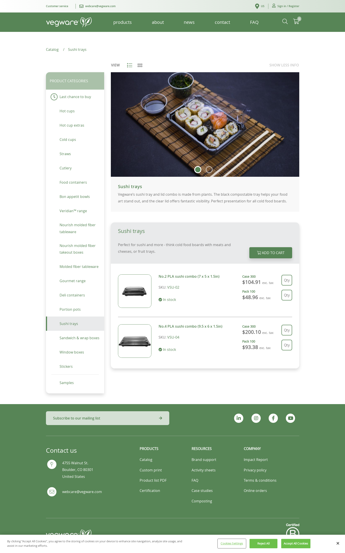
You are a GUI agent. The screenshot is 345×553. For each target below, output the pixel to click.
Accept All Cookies (296, 546)
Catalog (146, 459)
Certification (150, 490)
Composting (202, 501)
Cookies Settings (232, 546)
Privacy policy (255, 470)
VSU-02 (173, 287)
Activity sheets (204, 470)
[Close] (338, 546)
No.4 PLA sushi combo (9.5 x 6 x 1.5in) (190, 326)
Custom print (151, 470)
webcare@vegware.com (82, 491)
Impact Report (256, 459)
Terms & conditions (260, 480)
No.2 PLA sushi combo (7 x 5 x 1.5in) (189, 276)
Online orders (255, 490)
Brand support (204, 459)
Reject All (263, 546)
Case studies (202, 490)
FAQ (195, 480)
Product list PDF (153, 480)
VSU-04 (173, 337)
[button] (285, 6)
